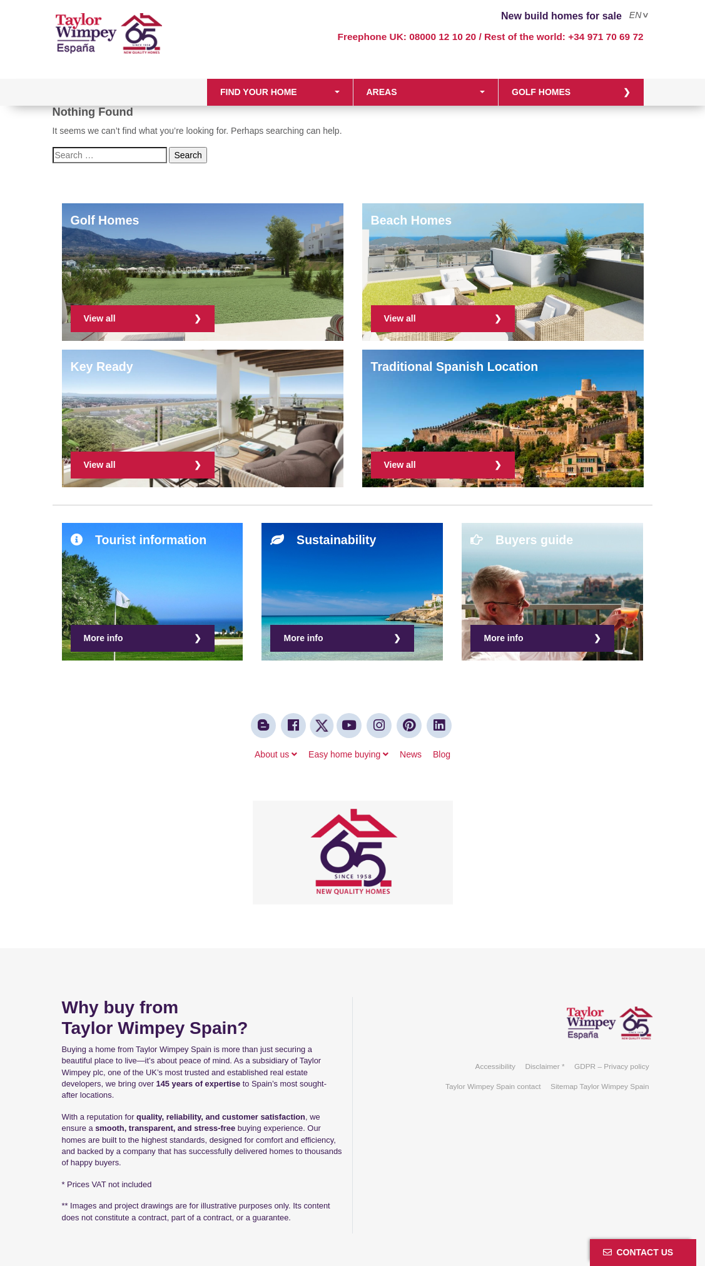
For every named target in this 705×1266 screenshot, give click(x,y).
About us (276, 754)
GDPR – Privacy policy (611, 1066)
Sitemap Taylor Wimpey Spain (599, 1086)
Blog (441, 754)
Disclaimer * (544, 1066)
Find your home (258, 92)
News (411, 754)
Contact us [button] (638, 1252)
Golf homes (541, 92)
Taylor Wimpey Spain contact (493, 1086)
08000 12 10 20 (442, 36)
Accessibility (495, 1066)
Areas (382, 92)
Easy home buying (348, 754)
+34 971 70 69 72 (605, 36)
